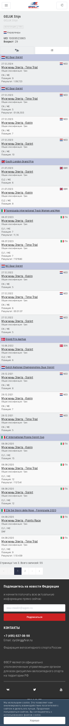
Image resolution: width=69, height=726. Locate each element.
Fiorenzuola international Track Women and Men (33, 210)
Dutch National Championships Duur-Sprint (30, 367)
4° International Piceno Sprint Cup (25, 437)
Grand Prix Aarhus (16, 339)
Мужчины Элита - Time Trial (19, 67)
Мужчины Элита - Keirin (17, 123)
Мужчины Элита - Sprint (17, 144)
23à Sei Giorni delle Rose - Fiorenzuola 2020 (31, 510)
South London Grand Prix (20, 161)
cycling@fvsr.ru (22, 640)
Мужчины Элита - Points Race (21, 520)
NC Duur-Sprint (14, 57)
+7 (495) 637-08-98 (17, 636)
